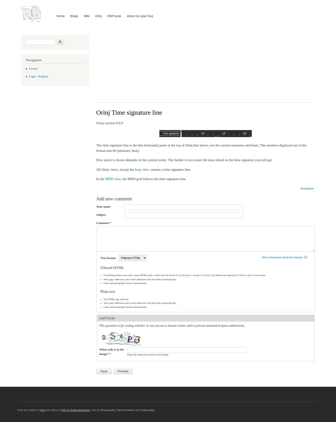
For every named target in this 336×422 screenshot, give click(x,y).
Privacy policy (108, 410)
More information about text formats (282, 257)
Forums (33, 68)
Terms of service (126, 410)
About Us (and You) (140, 16)
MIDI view (113, 179)
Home (60, 16)
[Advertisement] (205, 65)
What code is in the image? (111, 352)
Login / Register (38, 76)
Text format (109, 258)
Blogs (74, 16)
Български (307, 188)
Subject (101, 214)
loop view (142, 169)
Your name (103, 206)
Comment (104, 223)
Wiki (87, 16)
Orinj (98, 16)
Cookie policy (147, 410)
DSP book (114, 16)
